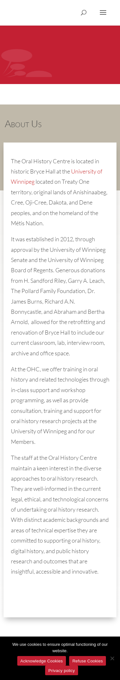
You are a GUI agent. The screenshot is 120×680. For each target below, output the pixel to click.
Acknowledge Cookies (41, 661)
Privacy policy (61, 670)
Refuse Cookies (87, 661)
